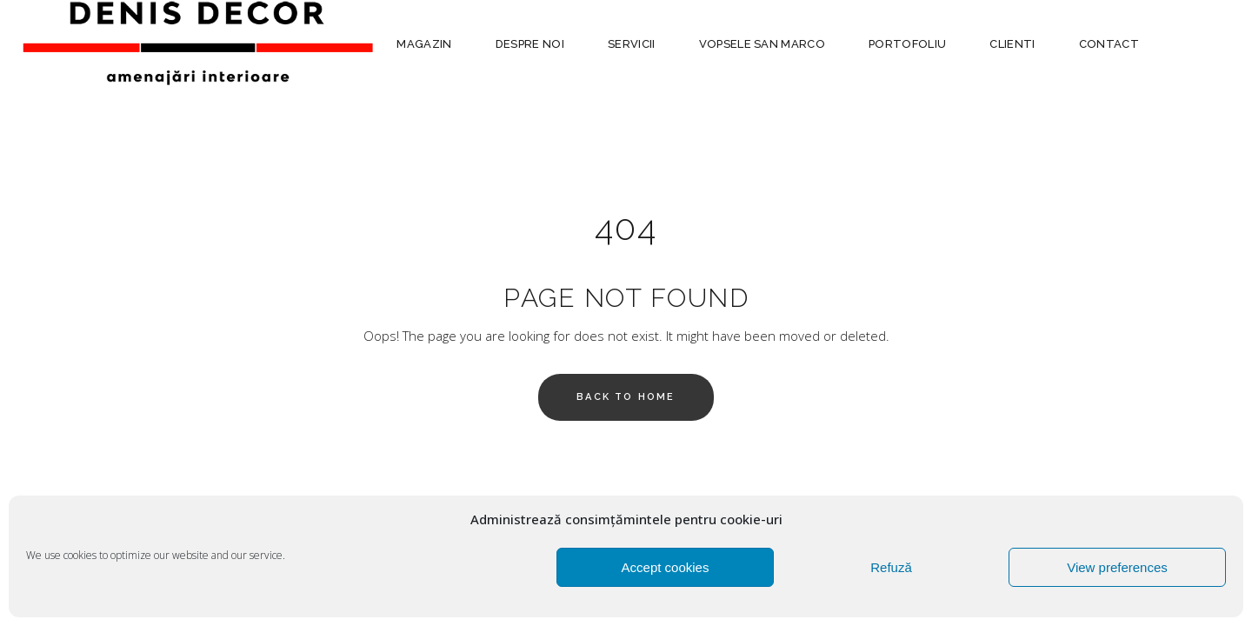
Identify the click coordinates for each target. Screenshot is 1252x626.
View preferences (1117, 567)
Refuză (891, 567)
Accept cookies (665, 567)
